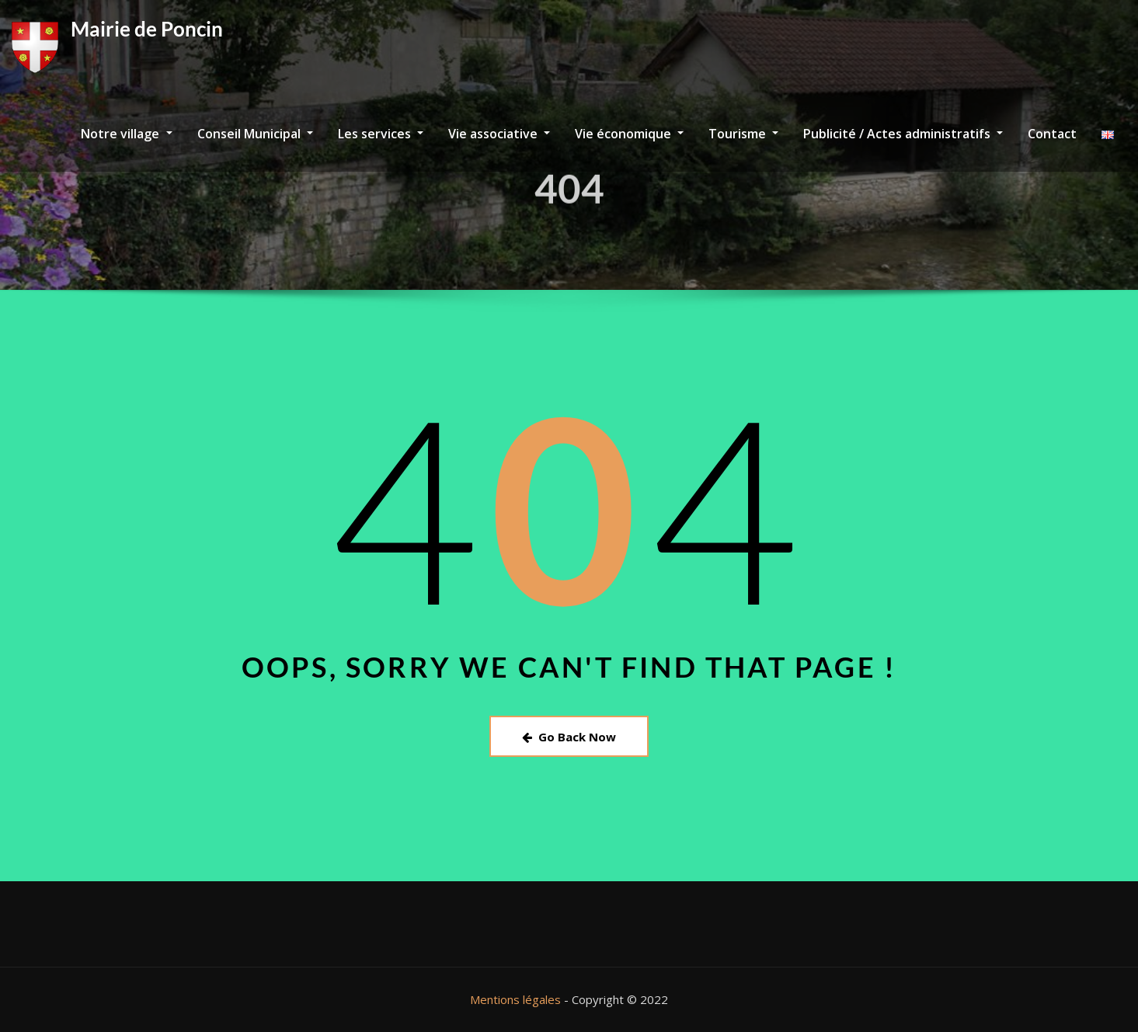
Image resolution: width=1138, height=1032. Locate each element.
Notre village (126, 133)
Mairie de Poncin (147, 28)
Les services (380, 133)
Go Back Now (569, 736)
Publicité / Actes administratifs (903, 133)
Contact (1052, 133)
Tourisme (743, 133)
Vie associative (499, 133)
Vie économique (629, 133)
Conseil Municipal (255, 133)
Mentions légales (515, 999)
